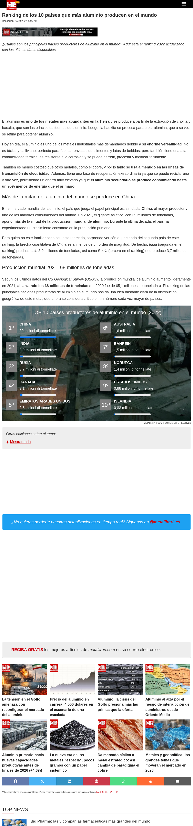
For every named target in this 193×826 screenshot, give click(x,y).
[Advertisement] (96, 84)
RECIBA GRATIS (27, 649)
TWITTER (113, 792)
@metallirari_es (165, 522)
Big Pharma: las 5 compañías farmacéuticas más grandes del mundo (90, 821)
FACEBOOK (101, 792)
